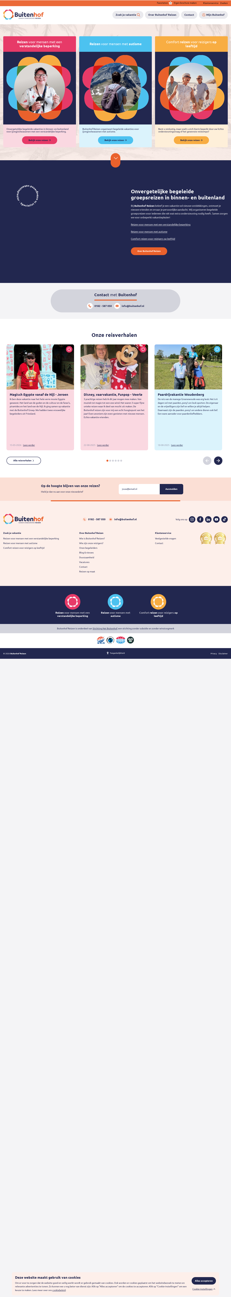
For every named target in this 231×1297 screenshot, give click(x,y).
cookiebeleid (59, 1290)
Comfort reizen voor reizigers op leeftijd (153, 238)
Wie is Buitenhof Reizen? (92, 538)
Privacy (214, 654)
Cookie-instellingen (202, 1289)
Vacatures (84, 562)
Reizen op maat (87, 571)
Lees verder (29, 445)
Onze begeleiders (88, 548)
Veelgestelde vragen (165, 538)
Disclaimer (223, 654)
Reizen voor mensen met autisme (149, 231)
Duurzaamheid (86, 557)
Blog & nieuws (86, 552)
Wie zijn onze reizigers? (91, 543)
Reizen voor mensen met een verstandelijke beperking (161, 224)
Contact (83, 567)
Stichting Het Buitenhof (105, 628)
